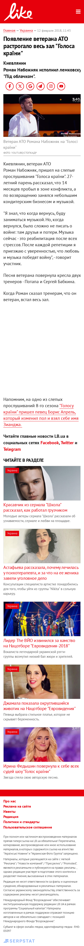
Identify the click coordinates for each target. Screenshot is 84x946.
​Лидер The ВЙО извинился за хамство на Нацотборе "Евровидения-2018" (39, 643)
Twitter (67, 443)
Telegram (12, 449)
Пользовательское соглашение (27, 827)
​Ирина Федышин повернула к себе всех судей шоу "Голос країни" (41, 768)
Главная (9, 30)
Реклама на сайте (17, 806)
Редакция (10, 816)
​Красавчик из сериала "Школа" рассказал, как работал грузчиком (35, 507)
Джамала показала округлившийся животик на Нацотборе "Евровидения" (39, 705)
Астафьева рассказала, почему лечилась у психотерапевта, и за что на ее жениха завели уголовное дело (40, 572)
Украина (26, 30)
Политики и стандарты (21, 821)
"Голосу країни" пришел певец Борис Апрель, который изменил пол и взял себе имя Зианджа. (41, 415)
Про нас (9, 801)
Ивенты (9, 811)
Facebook (50, 443)
